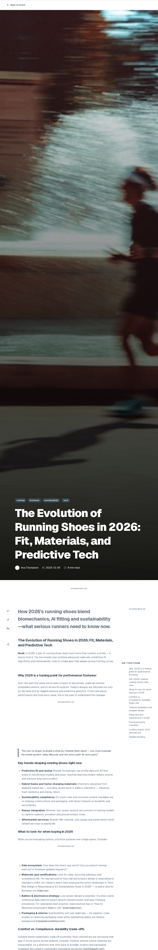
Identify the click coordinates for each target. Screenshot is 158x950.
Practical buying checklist (137, 779)
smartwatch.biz (72, 914)
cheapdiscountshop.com (50, 927)
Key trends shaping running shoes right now (138, 737)
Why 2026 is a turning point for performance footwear (140, 726)
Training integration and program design (140, 764)
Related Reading (137, 792)
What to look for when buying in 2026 (140, 746)
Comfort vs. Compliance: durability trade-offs (140, 755)
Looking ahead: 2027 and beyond (139, 786)
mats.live (42, 896)
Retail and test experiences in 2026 (139, 772)
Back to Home (16, 5)
